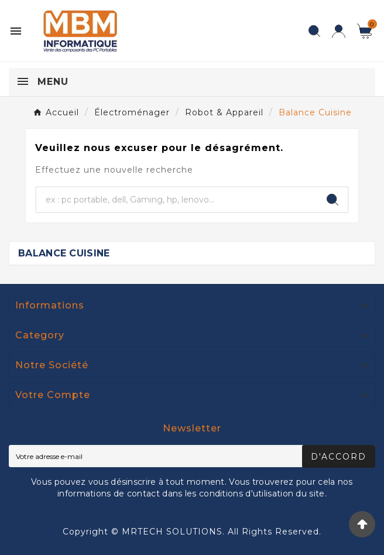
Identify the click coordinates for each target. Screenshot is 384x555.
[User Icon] (338, 31)
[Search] (332, 199)
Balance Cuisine (64, 253)
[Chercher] (176, 199)
